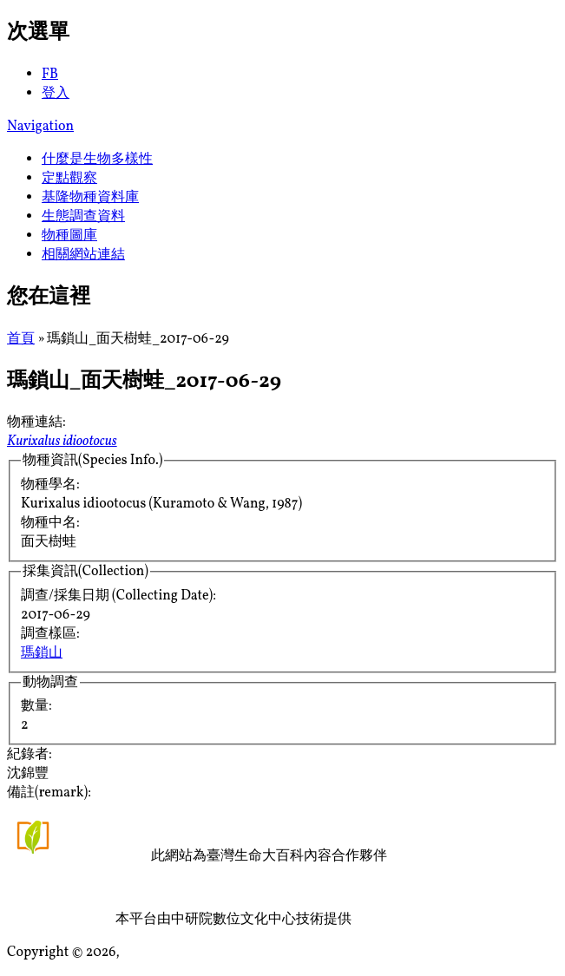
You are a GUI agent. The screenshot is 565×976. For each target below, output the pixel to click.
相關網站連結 (83, 255)
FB (50, 74)
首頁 (21, 339)
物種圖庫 (69, 236)
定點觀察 (69, 178)
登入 (55, 93)
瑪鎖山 (41, 653)
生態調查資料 (83, 216)
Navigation (40, 126)
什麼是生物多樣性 (97, 159)
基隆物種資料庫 (90, 197)
